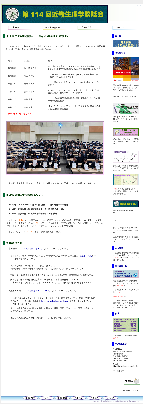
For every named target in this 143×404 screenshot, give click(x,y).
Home (139, 5)
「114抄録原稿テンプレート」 (37, 291)
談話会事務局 (86, 256)
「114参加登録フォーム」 (31, 248)
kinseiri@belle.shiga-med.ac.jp (54, 301)
